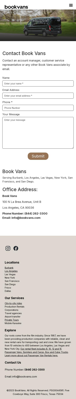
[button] (70, 5)
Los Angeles (11, 271)
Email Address (10, 90)
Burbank (9, 267)
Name (6, 77)
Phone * (7, 102)
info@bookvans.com (24, 376)
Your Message (11, 114)
